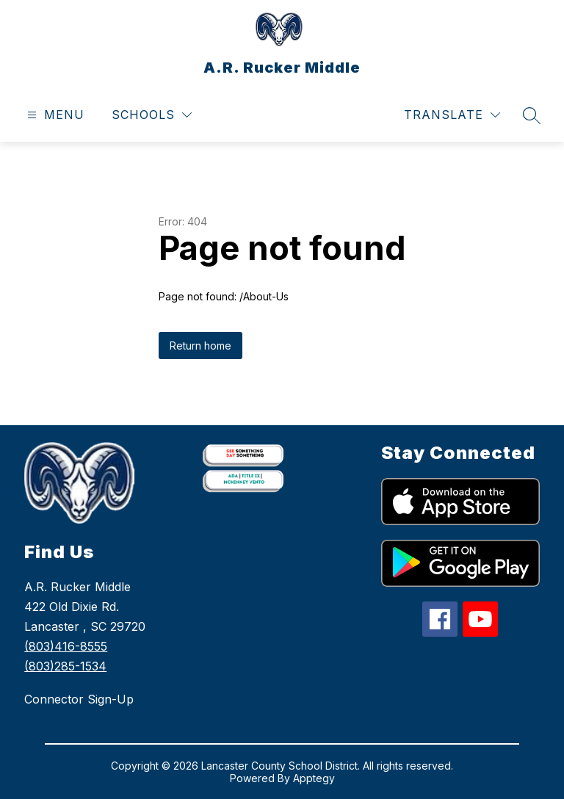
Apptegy (314, 778)
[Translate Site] (452, 115)
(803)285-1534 (65, 666)
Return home (200, 345)
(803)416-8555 (65, 646)
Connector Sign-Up (79, 699)
